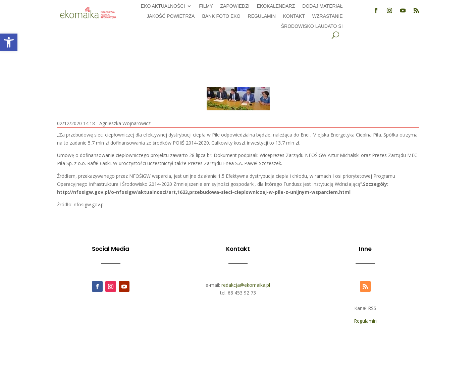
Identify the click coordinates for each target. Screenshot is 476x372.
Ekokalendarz (276, 6)
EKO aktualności (163, 6)
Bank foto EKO (221, 16)
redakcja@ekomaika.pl (245, 285)
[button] (8, 42)
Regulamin (262, 16)
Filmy (206, 6)
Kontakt (294, 16)
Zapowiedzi (235, 6)
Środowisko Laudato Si (312, 26)
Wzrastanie (327, 16)
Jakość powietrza (171, 16)
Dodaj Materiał (322, 6)
